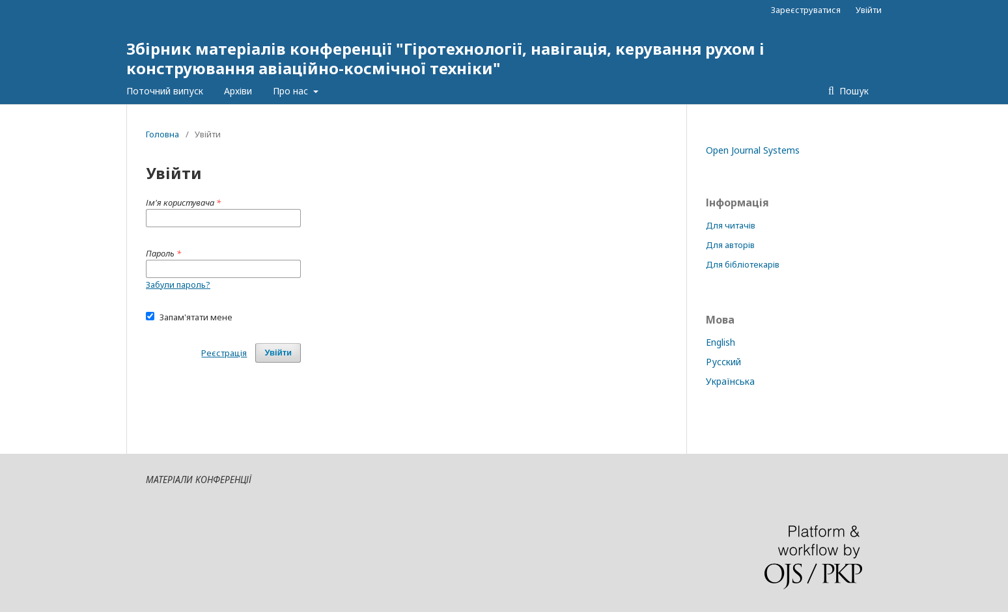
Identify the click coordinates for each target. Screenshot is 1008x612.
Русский (723, 361)
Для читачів (730, 225)
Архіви (238, 91)
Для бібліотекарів (742, 264)
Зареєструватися (806, 10)
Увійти (869, 10)
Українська (730, 381)
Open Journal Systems (753, 150)
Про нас (292, 91)
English (720, 342)
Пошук (853, 91)
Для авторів (730, 245)
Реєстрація (224, 353)
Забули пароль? (178, 284)
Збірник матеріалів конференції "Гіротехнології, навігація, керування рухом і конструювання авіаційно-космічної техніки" (445, 58)
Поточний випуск (164, 91)
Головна (162, 134)
